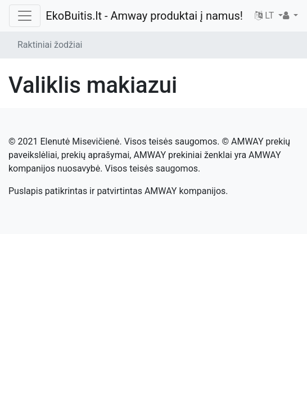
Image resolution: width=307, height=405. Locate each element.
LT (265, 15)
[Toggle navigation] (24, 15)
